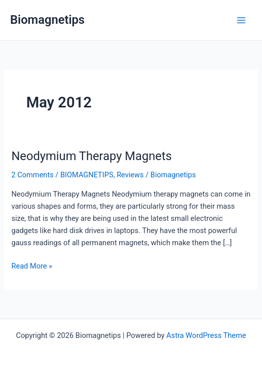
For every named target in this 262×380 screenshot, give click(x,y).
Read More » (31, 266)
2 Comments (32, 174)
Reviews (130, 174)
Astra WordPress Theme (206, 335)
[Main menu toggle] (241, 20)
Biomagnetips (47, 20)
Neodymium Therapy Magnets (91, 156)
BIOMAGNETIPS (87, 174)
